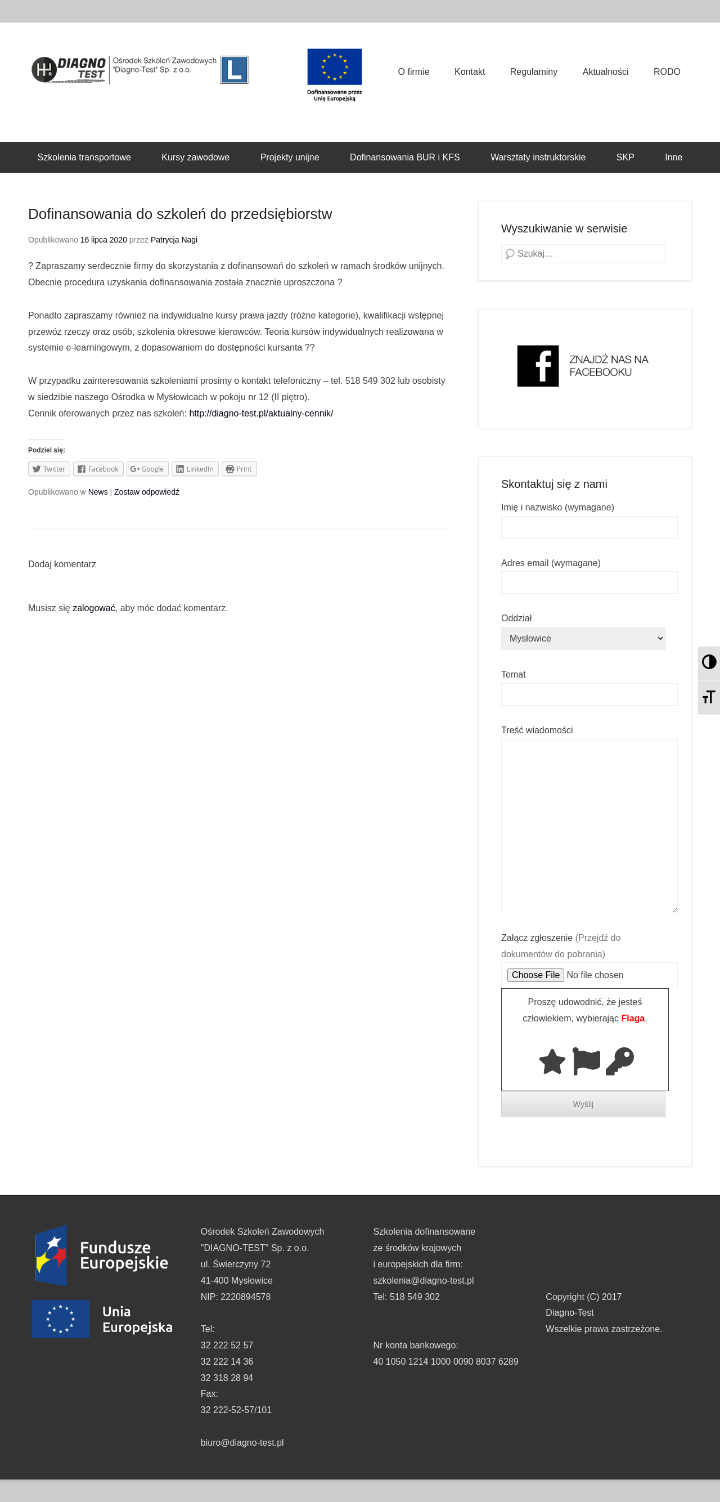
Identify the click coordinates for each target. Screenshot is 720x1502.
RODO (667, 72)
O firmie (414, 72)
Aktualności (606, 72)
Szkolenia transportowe (84, 157)
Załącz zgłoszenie (589, 956)
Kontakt (469, 72)
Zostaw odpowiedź (146, 491)
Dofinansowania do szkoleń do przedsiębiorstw (180, 213)
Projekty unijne (290, 157)
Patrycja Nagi (174, 239)
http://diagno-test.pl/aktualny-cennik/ (261, 413)
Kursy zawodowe (195, 157)
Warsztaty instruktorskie (538, 157)
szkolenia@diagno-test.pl (424, 1280)
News (98, 491)
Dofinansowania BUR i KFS (405, 157)
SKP (625, 157)
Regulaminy (533, 72)
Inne (673, 157)
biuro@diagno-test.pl (242, 1442)
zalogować (94, 608)
